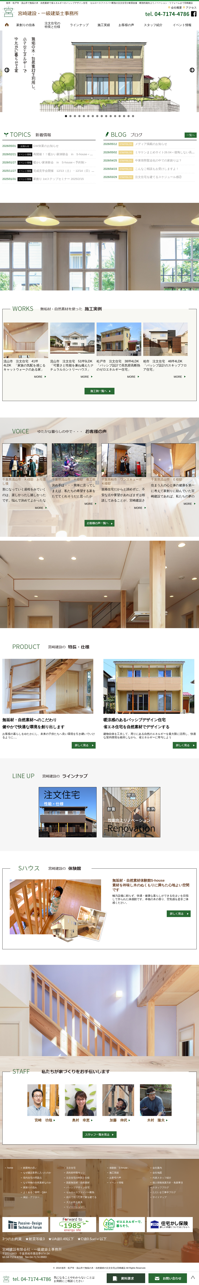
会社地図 (157, 1172)
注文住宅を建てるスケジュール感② (158, 177)
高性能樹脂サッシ (75, 1172)
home (10, 1167)
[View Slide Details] (99, 71)
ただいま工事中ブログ (164, 1192)
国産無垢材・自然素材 (78, 1182)
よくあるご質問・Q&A (35, 1192)
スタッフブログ (161, 1187)
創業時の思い (30, 1167)
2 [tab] (70, 116)
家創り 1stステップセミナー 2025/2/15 (58, 178)
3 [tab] (75, 116)
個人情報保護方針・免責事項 (168, 1182)
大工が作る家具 (74, 1202)
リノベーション (74, 1207)
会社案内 (157, 1167)
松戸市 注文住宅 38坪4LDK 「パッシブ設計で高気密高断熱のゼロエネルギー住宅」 (119, 365)
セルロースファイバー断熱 (80, 1192)
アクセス (191, 7)
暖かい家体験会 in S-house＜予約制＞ (60, 162)
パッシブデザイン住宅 (78, 1187)
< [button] (7, 70)
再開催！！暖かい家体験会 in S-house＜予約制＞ (67, 154)
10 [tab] (106, 116)
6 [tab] (88, 116)
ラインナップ (79, 25)
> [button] (192, 70)
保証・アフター (31, 1197)
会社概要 (176, 7)
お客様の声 (126, 25)
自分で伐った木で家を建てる (81, 1197)
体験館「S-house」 (119, 1167)
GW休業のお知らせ (46, 145)
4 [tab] (79, 116)
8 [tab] (97, 116)
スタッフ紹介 (153, 25)
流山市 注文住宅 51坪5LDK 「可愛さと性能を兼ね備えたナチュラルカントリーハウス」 (73, 365)
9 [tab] (102, 116)
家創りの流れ (30, 1187)
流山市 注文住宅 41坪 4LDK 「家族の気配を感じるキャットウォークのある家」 (24, 365)
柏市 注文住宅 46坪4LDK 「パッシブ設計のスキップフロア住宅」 (165, 365)
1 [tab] (66, 116)
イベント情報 (182, 25)
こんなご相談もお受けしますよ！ (157, 168)
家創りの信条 (25, 25)
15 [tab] (128, 116)
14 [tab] (124, 116)
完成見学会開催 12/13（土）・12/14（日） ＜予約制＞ (71, 170)
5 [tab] (84, 116)
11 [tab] (111, 116)
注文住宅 (71, 1167)
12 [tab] (115, 116)
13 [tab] (120, 116)
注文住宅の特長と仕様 (52, 25)
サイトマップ (160, 1197)
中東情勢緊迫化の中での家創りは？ (158, 160)
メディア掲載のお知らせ (151, 144)
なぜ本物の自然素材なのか (37, 1182)
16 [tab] (133, 116)
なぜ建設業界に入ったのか (37, 1172)
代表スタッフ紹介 (162, 1177)
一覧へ (191, 135)
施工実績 (104, 25)
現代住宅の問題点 (32, 1177)
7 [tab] (93, 116)
